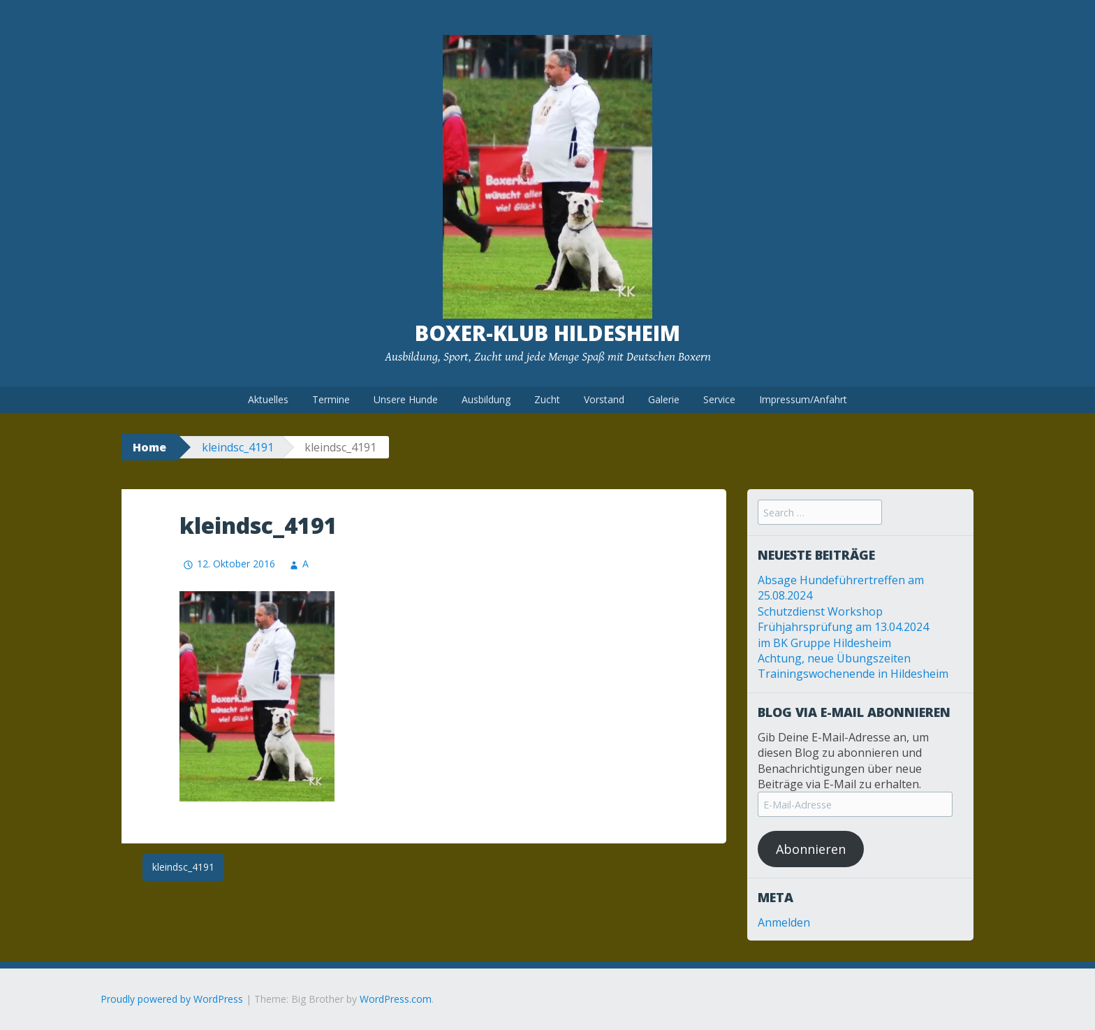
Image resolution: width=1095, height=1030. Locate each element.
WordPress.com (396, 999)
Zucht (547, 399)
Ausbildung (486, 399)
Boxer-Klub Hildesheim (547, 333)
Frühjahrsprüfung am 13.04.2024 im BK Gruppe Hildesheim (843, 634)
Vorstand (604, 399)
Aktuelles (268, 399)
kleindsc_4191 (238, 447)
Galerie (663, 399)
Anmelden (784, 922)
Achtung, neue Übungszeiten (834, 658)
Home (149, 447)
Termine (331, 399)
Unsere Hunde (406, 399)
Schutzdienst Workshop (820, 611)
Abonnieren (811, 849)
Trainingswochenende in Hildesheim (853, 673)
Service (719, 399)
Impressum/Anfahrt (803, 399)
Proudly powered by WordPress (172, 999)
